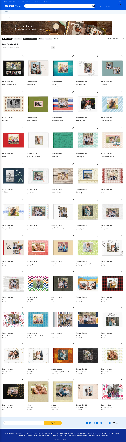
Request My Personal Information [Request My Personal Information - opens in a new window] (98, 435)
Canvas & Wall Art (59, 11)
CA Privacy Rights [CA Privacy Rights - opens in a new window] (44, 435)
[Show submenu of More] (110, 11)
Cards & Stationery (41, 11)
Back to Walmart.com (9, 1)
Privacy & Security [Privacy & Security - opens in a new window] (32, 435)
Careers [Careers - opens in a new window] (28, 433)
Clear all (56, 38)
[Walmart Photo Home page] (13, 6)
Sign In (119, 1)
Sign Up (53, 423)
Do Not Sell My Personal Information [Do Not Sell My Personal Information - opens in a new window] (77, 435)
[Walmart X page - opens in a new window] (90, 423)
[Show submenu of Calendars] (105, 11)
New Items (13, 11)
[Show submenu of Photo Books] (79, 11)
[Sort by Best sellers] (118, 38)
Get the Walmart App (113, 433)
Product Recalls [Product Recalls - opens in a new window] (81, 433)
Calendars (102, 11)
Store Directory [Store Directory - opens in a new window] (20, 433)
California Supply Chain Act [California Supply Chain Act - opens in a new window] (58, 435)
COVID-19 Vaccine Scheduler (67, 433)
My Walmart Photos (37, 1)
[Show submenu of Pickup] (29, 11)
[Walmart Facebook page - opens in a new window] (87, 423)
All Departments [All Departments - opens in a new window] (9, 433)
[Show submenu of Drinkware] (98, 11)
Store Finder (21, 1)
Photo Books (75, 11)
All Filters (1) (7, 39)
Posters (50, 11)
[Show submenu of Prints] (34, 11)
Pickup (27, 11)
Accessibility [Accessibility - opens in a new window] (91, 433)
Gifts (82, 11)
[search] (53, 48)
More (109, 11)
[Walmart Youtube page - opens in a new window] (97, 423)
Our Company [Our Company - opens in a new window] (36, 433)
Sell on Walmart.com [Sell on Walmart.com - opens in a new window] (47, 433)
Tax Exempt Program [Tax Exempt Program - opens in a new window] (100, 433)
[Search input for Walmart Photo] (58, 6)
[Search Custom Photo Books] (26, 48)
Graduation (20, 11)
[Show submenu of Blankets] (70, 11)
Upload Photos (47, 1)
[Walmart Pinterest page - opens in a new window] (94, 423)
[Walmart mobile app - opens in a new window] (113, 423)
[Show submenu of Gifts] (84, 11)
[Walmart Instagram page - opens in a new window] (101, 423)
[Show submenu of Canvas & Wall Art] (63, 11)
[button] (13, 55)
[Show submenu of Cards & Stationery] (46, 11)
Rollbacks (7, 11)
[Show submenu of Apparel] (90, 11)
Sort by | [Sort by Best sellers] (109, 38)
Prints (32, 11)
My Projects (28, 1)
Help (100, 6)
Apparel (88, 11)
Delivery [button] (18, 38)
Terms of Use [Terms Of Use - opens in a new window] (22, 435)
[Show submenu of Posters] (52, 11)
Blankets (68, 11)
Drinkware (95, 11)
